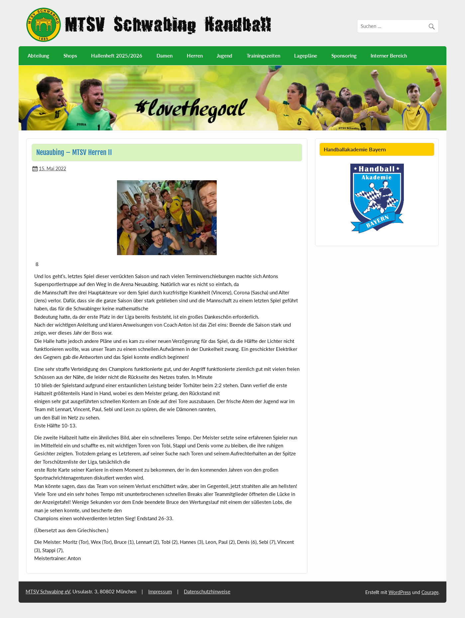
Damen (165, 56)
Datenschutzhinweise (207, 591)
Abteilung (38, 56)
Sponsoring (344, 56)
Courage (429, 592)
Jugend (224, 56)
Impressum (160, 591)
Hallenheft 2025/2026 (116, 56)
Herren (195, 56)
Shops (70, 56)
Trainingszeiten (263, 56)
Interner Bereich (389, 56)
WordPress (400, 592)
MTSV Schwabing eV (48, 591)
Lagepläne (305, 56)
